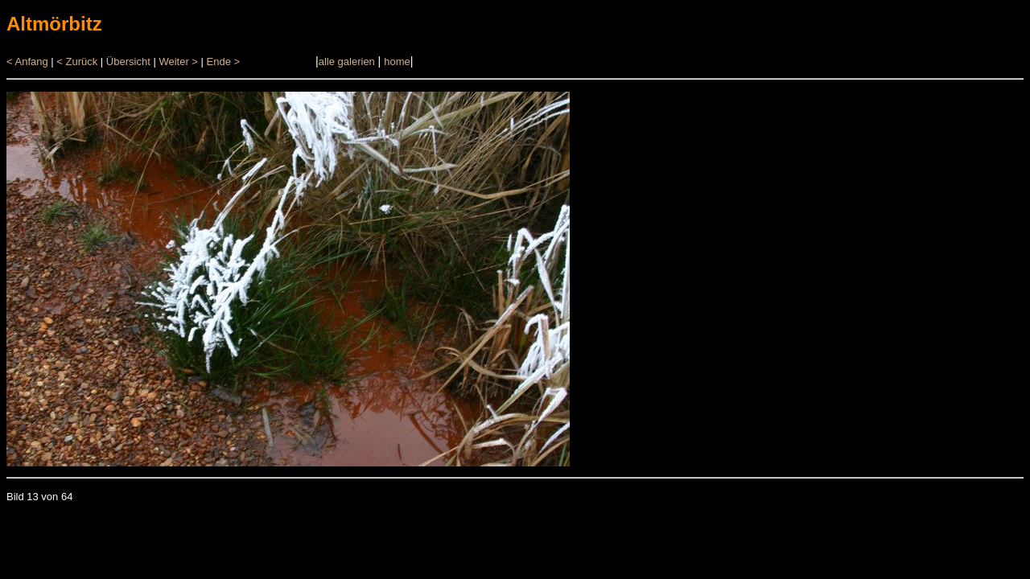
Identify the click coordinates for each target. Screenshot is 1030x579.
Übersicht (128, 61)
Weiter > (178, 61)
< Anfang (27, 61)
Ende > (224, 61)
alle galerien (347, 61)
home (397, 61)
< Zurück (76, 61)
